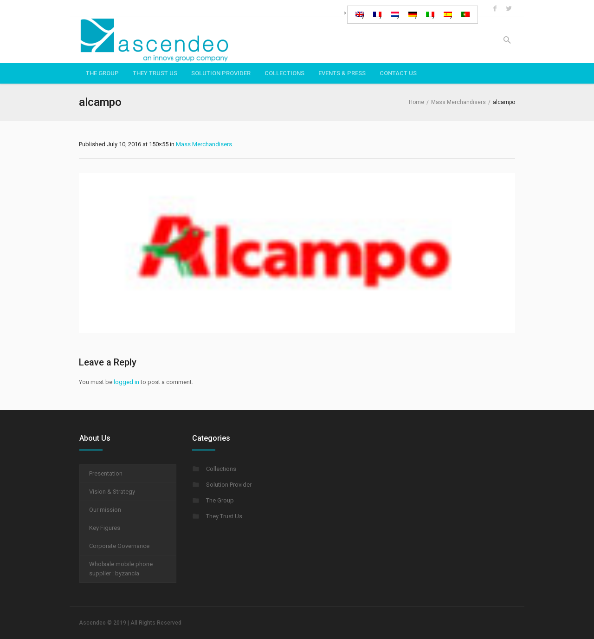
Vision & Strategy (112, 491)
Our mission (105, 509)
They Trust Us (224, 516)
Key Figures (104, 527)
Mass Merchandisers (458, 102)
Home (416, 102)
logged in (126, 381)
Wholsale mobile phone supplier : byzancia (121, 569)
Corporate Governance (119, 545)
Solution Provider (229, 484)
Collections (221, 468)
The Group (220, 500)
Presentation (106, 473)
